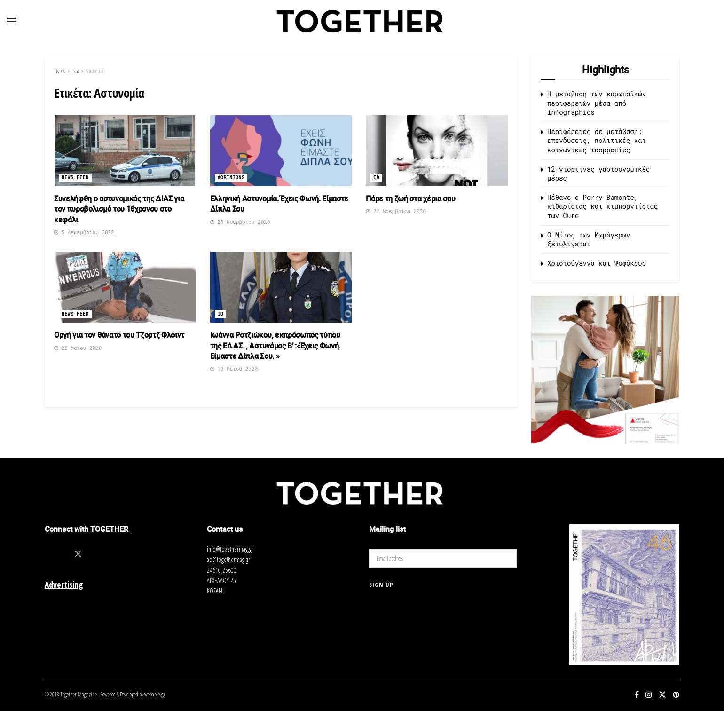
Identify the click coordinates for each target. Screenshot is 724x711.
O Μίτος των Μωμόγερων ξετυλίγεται (588, 239)
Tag (75, 71)
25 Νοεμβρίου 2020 (240, 221)
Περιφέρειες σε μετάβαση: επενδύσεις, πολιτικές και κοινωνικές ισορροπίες (596, 140)
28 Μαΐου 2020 (78, 347)
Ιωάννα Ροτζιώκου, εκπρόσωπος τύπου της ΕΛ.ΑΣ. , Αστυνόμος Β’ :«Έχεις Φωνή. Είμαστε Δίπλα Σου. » (275, 345)
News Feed (75, 177)
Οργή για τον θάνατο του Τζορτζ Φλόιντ (119, 335)
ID (376, 177)
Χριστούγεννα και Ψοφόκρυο (596, 263)
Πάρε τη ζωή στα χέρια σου (410, 198)
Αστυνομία (95, 71)
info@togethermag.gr (230, 549)
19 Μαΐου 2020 (234, 368)
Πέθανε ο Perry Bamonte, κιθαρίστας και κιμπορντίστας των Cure (602, 206)
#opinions (231, 177)
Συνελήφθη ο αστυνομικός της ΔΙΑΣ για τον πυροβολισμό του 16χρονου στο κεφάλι (119, 209)
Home (59, 71)
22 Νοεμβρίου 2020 (396, 210)
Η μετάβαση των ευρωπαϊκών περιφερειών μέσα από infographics (596, 103)
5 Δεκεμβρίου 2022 (84, 232)
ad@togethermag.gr (228, 559)
